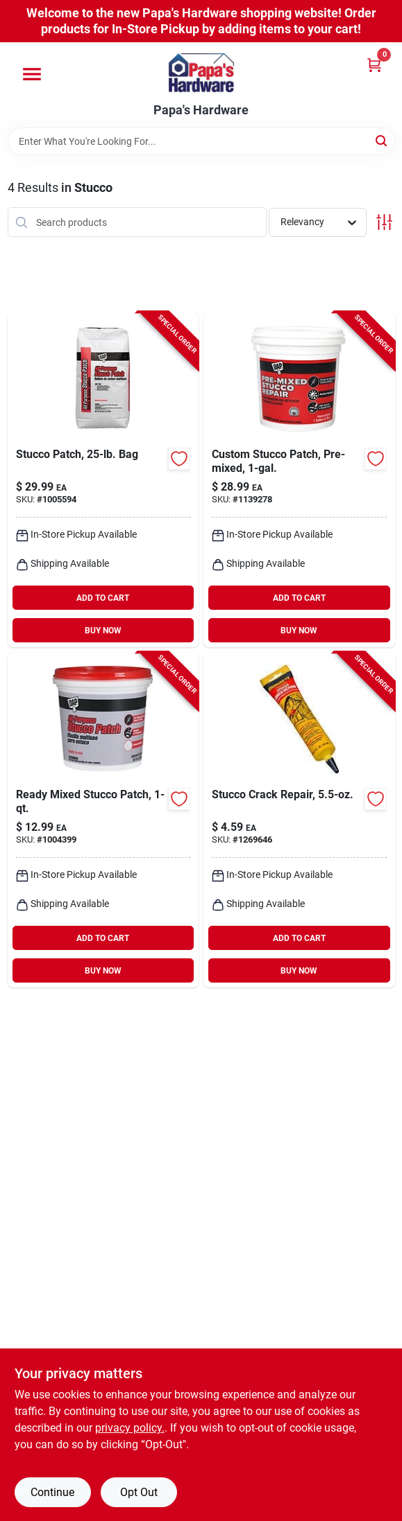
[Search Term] (201, 141)
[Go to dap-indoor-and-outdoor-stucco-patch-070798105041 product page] (103, 819)
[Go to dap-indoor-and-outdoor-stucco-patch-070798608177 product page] (299, 479)
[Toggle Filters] (384, 222)
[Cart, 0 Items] (374, 65)
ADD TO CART (102, 598)
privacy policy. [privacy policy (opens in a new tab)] (130, 1427)
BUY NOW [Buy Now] (103, 630)
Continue (52, 1492)
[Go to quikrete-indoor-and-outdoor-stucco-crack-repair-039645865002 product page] (299, 819)
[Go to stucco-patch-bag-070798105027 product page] (103, 479)
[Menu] (32, 74)
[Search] (382, 140)
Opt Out (139, 1492)
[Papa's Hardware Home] (201, 73)
